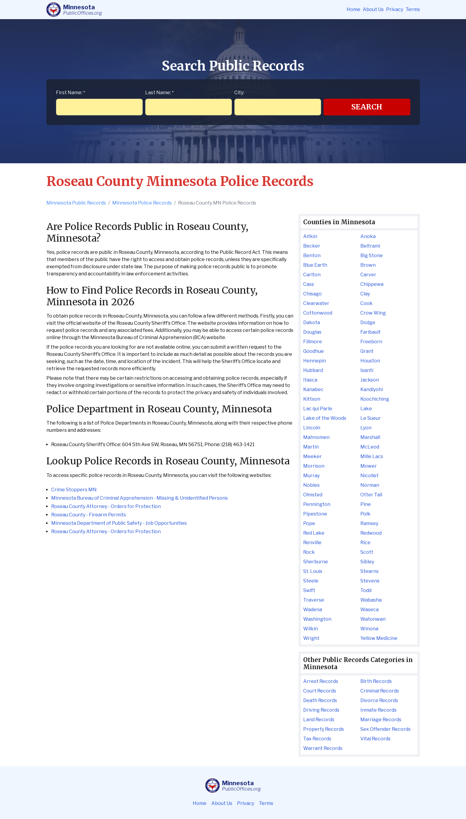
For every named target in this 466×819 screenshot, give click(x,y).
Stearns (369, 571)
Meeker (312, 456)
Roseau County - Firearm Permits (88, 515)
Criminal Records (379, 691)
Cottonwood (317, 313)
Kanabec (313, 389)
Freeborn (371, 341)
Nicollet (369, 475)
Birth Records (376, 681)
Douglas (312, 332)
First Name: (70, 92)
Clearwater (316, 303)
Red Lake (313, 533)
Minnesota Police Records (142, 203)
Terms (413, 9)
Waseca (369, 609)
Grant (367, 351)
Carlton (312, 274)
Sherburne (315, 562)
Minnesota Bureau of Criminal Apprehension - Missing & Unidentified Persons (139, 498)
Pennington (316, 504)
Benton (312, 255)
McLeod (369, 447)
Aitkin (310, 236)
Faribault (370, 332)
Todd (365, 590)
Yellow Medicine (378, 638)
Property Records (323, 729)
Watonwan (372, 619)
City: (239, 92)
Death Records (320, 700)
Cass (308, 284)
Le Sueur (370, 418)
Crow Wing (373, 313)
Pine (365, 504)
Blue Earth (315, 265)
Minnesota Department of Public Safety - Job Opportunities (119, 523)
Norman (369, 485)
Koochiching (374, 399)
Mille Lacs (371, 456)
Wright (311, 638)
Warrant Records (322, 748)
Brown (368, 265)
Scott (366, 552)
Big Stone (371, 255)
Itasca (310, 380)
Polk (365, 514)
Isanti (366, 370)
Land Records (318, 719)
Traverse (313, 600)
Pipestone (315, 514)
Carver (368, 274)
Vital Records (375, 739)
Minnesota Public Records (76, 203)
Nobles (311, 485)
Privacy (394, 9)
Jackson (369, 380)
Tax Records (317, 739)
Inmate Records (378, 710)
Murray (311, 475)
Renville (312, 542)
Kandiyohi (371, 389)
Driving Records (321, 710)
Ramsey (369, 523)
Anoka (368, 236)
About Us (373, 9)
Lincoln (311, 428)
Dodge (367, 322)
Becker (311, 246)
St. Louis (312, 571)
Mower (368, 466)
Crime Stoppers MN (74, 489)
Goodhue (313, 351)
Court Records (319, 691)
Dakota (311, 322)
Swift (309, 590)
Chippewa (371, 284)
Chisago (312, 294)
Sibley (367, 562)
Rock (309, 552)
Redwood (371, 533)
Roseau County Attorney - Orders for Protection (106, 506)
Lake (366, 408)
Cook (366, 303)
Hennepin (314, 361)
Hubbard (313, 370)
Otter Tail (371, 495)
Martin (311, 447)
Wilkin (310, 629)
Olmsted (312, 495)
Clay (365, 294)
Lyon (365, 428)
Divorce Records (379, 700)
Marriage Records (380, 719)
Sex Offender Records (385, 729)
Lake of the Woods (324, 418)
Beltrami (370, 246)
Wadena (312, 609)
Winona (369, 629)
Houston (370, 361)
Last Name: (159, 92)
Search (366, 107)
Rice (365, 542)
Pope (309, 523)
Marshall (370, 437)
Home (353, 9)
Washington (317, 619)
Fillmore (312, 341)
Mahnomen (316, 437)
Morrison (313, 466)
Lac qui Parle (317, 408)
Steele (310, 581)
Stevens (370, 581)
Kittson (311, 399)
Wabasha (371, 600)
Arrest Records (320, 681)
